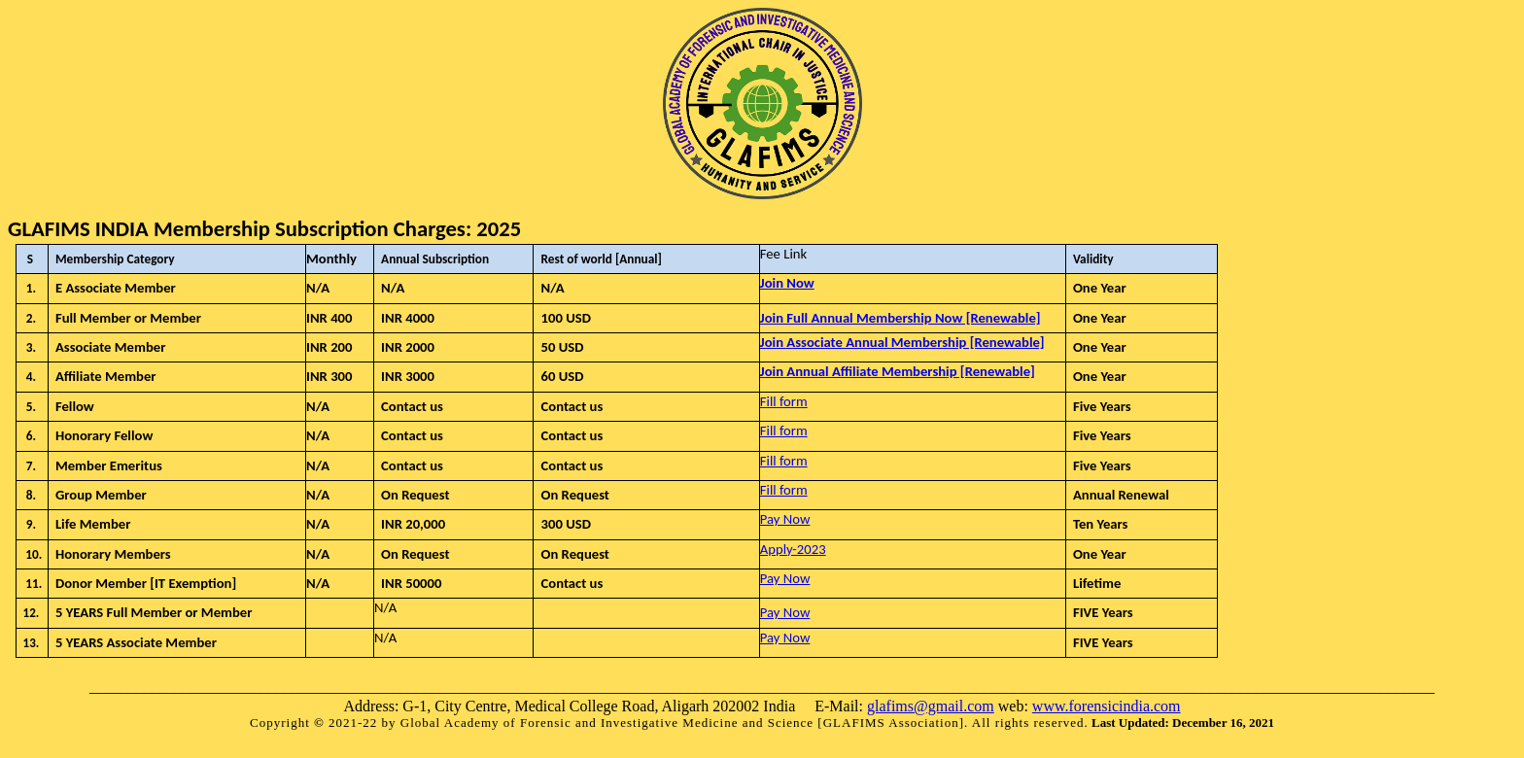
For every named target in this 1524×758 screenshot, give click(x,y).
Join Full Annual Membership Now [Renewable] (900, 318)
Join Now (787, 283)
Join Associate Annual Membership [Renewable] (902, 342)
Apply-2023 (793, 549)
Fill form (784, 401)
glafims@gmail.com (930, 706)
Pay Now (785, 519)
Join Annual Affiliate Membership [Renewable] (897, 371)
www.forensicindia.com (1106, 706)
